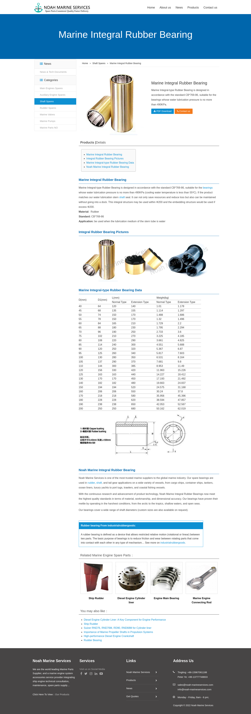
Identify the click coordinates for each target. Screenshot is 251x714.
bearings (208, 187)
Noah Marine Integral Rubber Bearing (107, 166)
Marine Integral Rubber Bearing (104, 154)
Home (151, 7)
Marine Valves (47, 114)
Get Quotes (132, 696)
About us (165, 7)
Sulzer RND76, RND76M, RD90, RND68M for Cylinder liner (117, 628)
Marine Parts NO (49, 127)
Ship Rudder (96, 598)
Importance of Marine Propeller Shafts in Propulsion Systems (118, 632)
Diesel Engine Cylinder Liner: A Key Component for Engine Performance (125, 619)
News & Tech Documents (53, 71)
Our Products (62, 694)
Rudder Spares (48, 108)
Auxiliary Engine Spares (52, 94)
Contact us (210, 7)
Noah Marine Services (138, 672)
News (179, 7)
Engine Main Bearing (166, 598)
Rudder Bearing (93, 640)
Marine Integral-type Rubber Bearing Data (110, 162)
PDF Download (162, 111)
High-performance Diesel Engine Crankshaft (109, 636)
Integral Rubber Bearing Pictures (105, 158)
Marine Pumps (47, 121)
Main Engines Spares (51, 88)
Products (193, 7)
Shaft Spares (47, 101)
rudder (91, 482)
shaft (122, 197)
